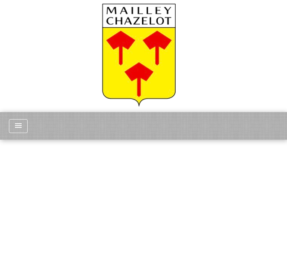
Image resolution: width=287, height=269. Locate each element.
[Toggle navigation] (18, 126)
